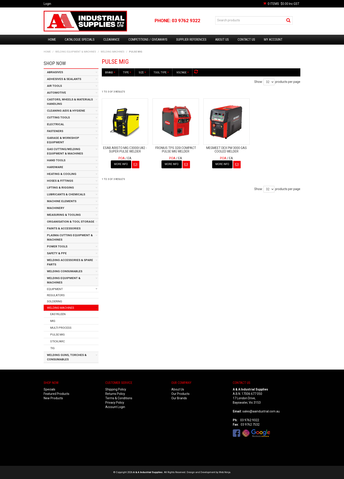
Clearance (111, 40)
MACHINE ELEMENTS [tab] (61, 201)
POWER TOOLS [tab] (57, 246)
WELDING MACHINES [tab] (60, 307)
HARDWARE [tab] (55, 167)
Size (142, 72)
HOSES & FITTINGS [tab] (60, 180)
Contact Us (246, 40)
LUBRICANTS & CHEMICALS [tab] (66, 194)
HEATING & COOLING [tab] (61, 174)
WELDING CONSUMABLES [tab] (64, 271)
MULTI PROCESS (61, 327)
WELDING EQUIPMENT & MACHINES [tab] (64, 280)
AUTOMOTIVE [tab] (56, 92)
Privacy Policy (114, 402)
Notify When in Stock (135, 164)
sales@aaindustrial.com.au (261, 411)
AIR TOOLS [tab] (54, 85)
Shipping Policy (115, 389)
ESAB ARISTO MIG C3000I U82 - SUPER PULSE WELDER (125, 149)
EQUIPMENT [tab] (55, 289)
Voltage (182, 72)
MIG (52, 321)
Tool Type (161, 72)
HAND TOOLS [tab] (56, 160)
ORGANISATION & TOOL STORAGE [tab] (70, 221)
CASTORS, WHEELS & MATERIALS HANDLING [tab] (70, 101)
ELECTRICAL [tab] (55, 124)
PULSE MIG (57, 334)
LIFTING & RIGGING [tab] (60, 187)
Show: (258, 81)
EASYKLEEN (58, 314)
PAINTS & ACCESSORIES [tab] (64, 228)
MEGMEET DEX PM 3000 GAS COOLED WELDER (226, 149)
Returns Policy (115, 394)
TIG (52, 348)
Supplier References (191, 40)
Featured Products (56, 394)
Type (127, 72)
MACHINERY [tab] (55, 208)
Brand (110, 72)
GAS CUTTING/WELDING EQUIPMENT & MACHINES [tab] (65, 151)
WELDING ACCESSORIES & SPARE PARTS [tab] (70, 262)
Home (52, 40)
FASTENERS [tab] (55, 131)
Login (47, 3)
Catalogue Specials (80, 40)
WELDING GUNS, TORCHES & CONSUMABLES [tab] (67, 357)
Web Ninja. (225, 472)
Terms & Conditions (118, 398)
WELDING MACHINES (112, 51)
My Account (273, 40)
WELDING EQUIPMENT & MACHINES (75, 51)
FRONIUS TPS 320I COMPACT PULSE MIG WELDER (175, 149)
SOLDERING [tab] (54, 301)
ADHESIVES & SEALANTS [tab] (64, 79)
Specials (49, 389)
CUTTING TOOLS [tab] (58, 117)
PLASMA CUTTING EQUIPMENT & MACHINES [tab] (70, 237)
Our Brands (179, 398)
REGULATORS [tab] (56, 295)
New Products (53, 398)
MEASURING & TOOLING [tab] (64, 214)
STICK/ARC (57, 341)
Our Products (180, 394)
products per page (287, 81)
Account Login (115, 407)
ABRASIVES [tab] (55, 72)
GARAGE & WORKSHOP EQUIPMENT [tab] (63, 140)
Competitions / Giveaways (147, 40)
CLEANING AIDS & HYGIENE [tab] (66, 110)
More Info (121, 164)
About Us (222, 40)
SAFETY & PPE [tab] (57, 253)
